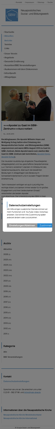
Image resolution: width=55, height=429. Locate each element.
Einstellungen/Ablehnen (22, 225)
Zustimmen (46, 225)
